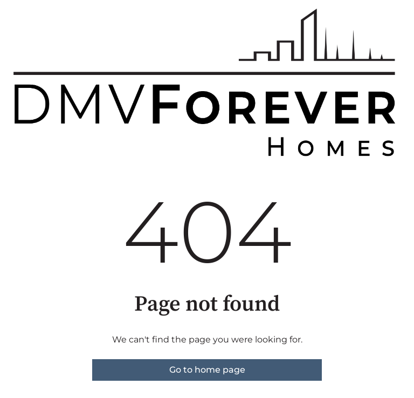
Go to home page (207, 370)
